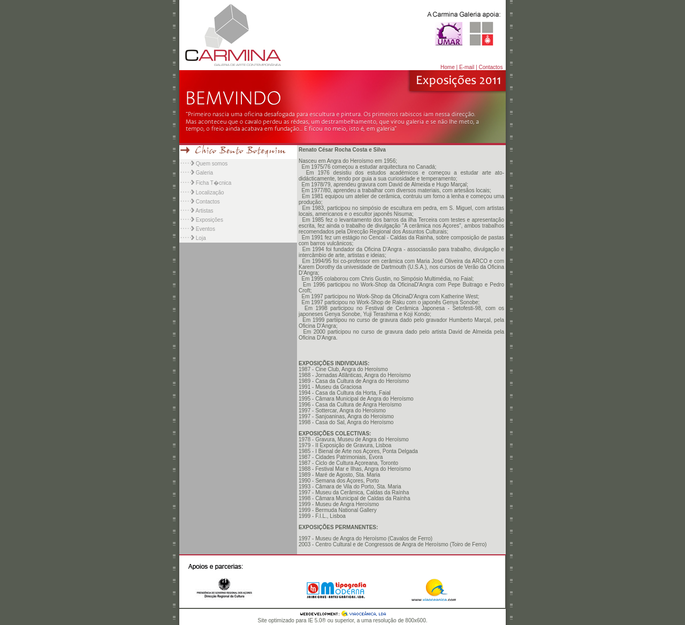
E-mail (466, 67)
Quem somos (211, 164)
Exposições (209, 220)
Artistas (204, 211)
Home (447, 67)
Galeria (204, 173)
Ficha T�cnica (214, 183)
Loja (201, 238)
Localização (210, 192)
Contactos (490, 67)
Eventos (205, 229)
